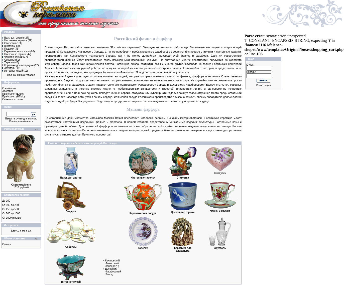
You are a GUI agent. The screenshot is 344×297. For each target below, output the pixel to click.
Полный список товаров (21, 75)
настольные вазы (227, 121)
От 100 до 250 (10, 205)
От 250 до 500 (10, 209)
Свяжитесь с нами (12, 99)
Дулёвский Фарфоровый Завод (113, 271)
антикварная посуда (199, 130)
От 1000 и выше (11, 217)
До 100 (6, 200)
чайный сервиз (120, 92)
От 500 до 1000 (11, 213)
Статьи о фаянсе (21, 231)
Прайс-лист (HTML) (13, 96)
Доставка (7, 91)
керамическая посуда (100, 63)
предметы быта (161, 130)
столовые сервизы (153, 117)
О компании (9, 88)
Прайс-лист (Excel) (13, 93)
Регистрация (263, 85)
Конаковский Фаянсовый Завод (112, 263)
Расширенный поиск (21, 121)
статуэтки (207, 51)
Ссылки (6, 244)
